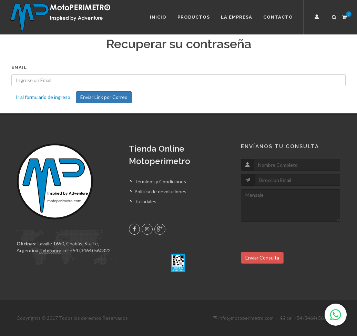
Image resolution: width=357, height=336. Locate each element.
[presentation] (293, 238)
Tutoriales (145, 201)
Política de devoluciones (160, 191)
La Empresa (236, 17)
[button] (318, 17)
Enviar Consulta (262, 258)
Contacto (278, 17)
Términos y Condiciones (160, 181)
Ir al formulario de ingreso (43, 97)
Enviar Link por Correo (103, 97)
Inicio (158, 17)
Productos (193, 17)
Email (19, 67)
